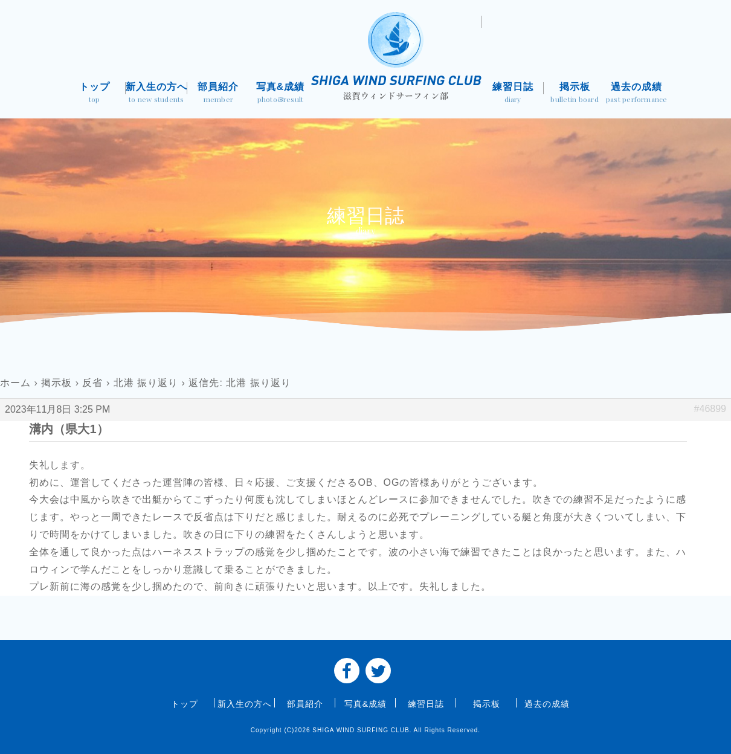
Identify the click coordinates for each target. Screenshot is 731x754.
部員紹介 (218, 94)
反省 (92, 383)
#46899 (710, 409)
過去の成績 (636, 94)
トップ (94, 94)
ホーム (15, 383)
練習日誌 (512, 94)
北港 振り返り (146, 383)
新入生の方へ (157, 94)
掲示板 (575, 94)
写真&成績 (281, 94)
